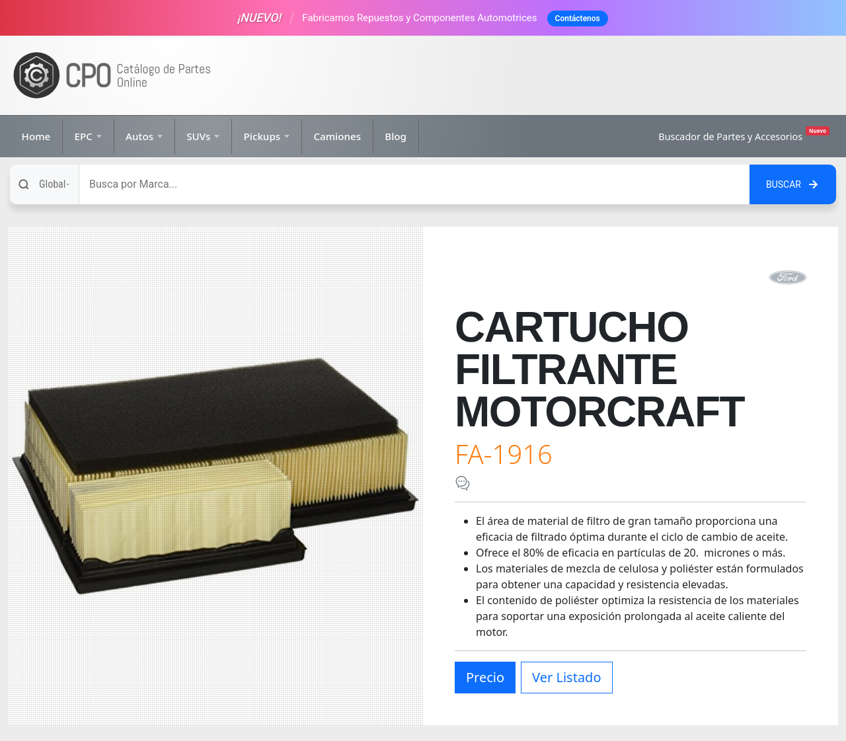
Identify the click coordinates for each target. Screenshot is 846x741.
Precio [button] (485, 677)
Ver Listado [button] (566, 677)
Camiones (337, 136)
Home (36, 136)
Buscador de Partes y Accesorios (743, 134)
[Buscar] (414, 184)
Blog (395, 136)
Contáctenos (577, 18)
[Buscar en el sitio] (793, 184)
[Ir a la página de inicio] (112, 76)
